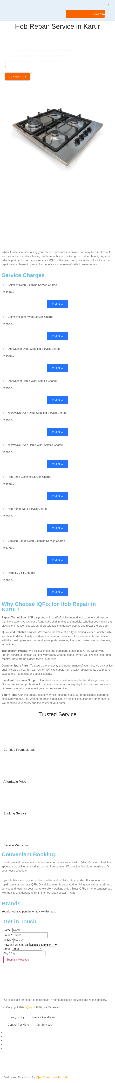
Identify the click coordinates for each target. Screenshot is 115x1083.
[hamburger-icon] (109, 4)
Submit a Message (17, 959)
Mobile (8, 940)
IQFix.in (30, 1007)
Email (7, 935)
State (7, 948)
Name (7, 930)
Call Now (98, 13)
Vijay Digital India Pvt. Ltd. (51, 1077)
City (6, 953)
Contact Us (17, 76)
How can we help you (16, 944)
